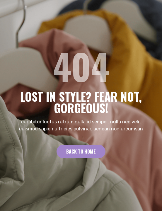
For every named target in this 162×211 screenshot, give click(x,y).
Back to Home (81, 151)
